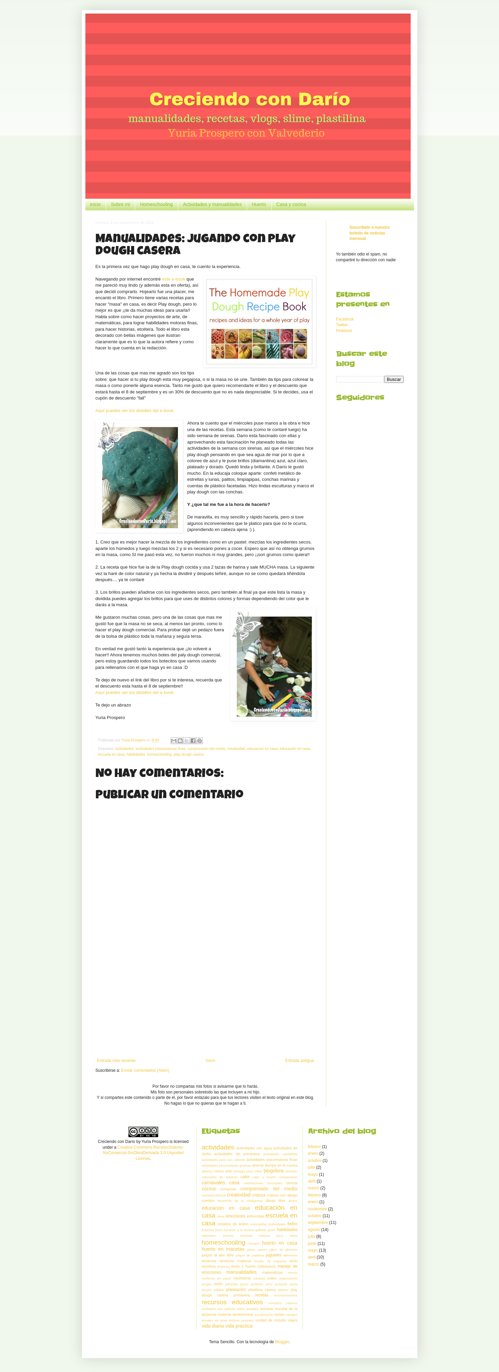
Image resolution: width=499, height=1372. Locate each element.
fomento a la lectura (239, 1230)
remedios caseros (282, 1303)
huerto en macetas (223, 1249)
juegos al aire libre (217, 1255)
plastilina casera (262, 1290)
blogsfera (274, 1170)
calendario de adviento (220, 1177)
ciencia (291, 1183)
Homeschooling (156, 204)
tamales (291, 1314)
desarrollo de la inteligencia (240, 1201)
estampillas (258, 1224)
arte (229, 1171)
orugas (206, 1284)
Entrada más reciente (116, 1060)
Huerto (259, 204)
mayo (313, 1174)
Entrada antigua (299, 1060)
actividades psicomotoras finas (161, 748)
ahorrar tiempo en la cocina (274, 1165)
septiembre (318, 1222)
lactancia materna (235, 1261)
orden (272, 1278)
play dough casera (189, 754)
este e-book (173, 279)
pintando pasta (286, 1284)
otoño (218, 1284)
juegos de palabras (250, 1255)
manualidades (241, 1272)
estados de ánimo (233, 1224)
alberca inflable (213, 1171)
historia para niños (278, 1235)
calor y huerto (264, 1177)
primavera (241, 1295)
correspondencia (214, 1195)
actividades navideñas (280, 1154)
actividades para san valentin (223, 1160)
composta (228, 1189)
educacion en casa (262, 748)
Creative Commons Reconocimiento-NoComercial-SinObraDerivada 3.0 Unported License (143, 1153)
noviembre (317, 1209)
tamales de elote (214, 1320)
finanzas (208, 1230)
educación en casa (295, 748)
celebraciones (253, 1183)
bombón (291, 1171)
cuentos (208, 1201)
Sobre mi (120, 204)
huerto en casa (279, 1243)
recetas (261, 1295)
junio (312, 1243)
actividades (125, 748)
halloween (209, 1235)
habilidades (136, 754)
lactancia (209, 1261)
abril (312, 1181)
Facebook (345, 319)
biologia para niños (247, 1171)
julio (311, 1167)
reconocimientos (285, 1295)
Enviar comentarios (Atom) (145, 1070)
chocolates (275, 1183)
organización (288, 1278)
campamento (287, 1177)
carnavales (213, 1182)
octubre (314, 1160)
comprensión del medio (207, 748)
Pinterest (344, 330)
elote (221, 1216)
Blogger (282, 1341)
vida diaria (213, 1326)
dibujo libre (275, 1201)
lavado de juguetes (270, 1261)
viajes (292, 1320)
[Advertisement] (206, 1002)
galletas (261, 1230)
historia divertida (237, 1235)
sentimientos (242, 1314)
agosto (314, 1229)
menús (292, 1272)
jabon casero (257, 1249)
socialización (263, 1314)
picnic (244, 1284)
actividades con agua (254, 1148)
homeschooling (159, 754)
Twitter (342, 325)
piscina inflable (213, 1290)
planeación (236, 1289)
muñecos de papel (216, 1278)
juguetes (273, 1255)
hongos (254, 1243)
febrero (314, 1146)
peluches (231, 1284)
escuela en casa (111, 754)
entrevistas (255, 1216)
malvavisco (266, 1266)
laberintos (290, 1255)
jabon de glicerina (283, 1249)
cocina (209, 1188)
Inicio (210, 1060)
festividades (277, 1224)
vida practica (239, 1326)
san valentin (226, 1309)
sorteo (279, 1314)
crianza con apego (282, 1195)
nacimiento (242, 1278)
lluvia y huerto (243, 1266)
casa (234, 1182)
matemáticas (272, 1272)
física (219, 1230)
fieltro (292, 1224)
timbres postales (241, 1320)
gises (271, 1230)
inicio (95, 204)
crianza (258, 1195)
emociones (235, 1216)
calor (245, 1176)
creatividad (236, 748)
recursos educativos (232, 1302)
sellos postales (248, 1309)
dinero (292, 1201)
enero (313, 1153)
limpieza (223, 1266)
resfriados (209, 1309)
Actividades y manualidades (212, 204)
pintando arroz (262, 1284)
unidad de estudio (270, 1320)
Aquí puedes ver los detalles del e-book (135, 410)
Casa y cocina (291, 204)
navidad (259, 1278)
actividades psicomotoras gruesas (226, 1165)
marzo (313, 1188)
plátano (283, 1290)
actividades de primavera (236, 1154)
